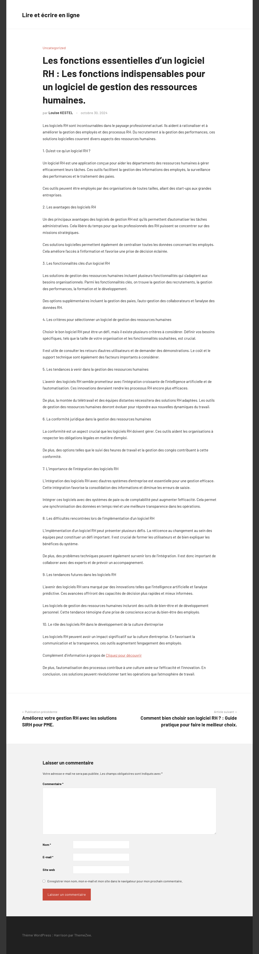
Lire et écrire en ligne (55, 14)
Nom (47, 844)
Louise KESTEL (61, 113)
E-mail (48, 857)
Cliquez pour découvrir (124, 655)
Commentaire (53, 784)
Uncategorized (54, 48)
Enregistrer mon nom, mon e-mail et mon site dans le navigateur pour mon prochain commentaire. (115, 881)
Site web (49, 869)
